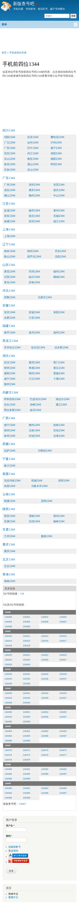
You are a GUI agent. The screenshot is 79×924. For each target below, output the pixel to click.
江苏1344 (8, 203)
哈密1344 (9, 486)
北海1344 (59, 435)
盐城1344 (9, 210)
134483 (63, 769)
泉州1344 (34, 332)
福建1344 (8, 326)
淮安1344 (9, 216)
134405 (26, 621)
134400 (8, 617)
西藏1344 (8, 444)
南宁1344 (9, 425)
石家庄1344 (45, 297)
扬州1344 (34, 210)
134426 (44, 659)
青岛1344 (9, 282)
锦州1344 (32, 251)
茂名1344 (9, 190)
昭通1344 (9, 501)
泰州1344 (59, 210)
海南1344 (9, 581)
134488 (8, 778)
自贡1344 (32, 137)
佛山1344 (9, 195)
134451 (26, 712)
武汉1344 (9, 362)
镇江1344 (59, 221)
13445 (8, 707)
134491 (26, 788)
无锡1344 (59, 216)
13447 (8, 745)
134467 (63, 736)
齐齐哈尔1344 (12, 347)
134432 (44, 674)
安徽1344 (8, 305)
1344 (22, 803)
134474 (8, 755)
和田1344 (63, 480)
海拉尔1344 (62, 399)
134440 (8, 693)
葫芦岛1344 (34, 256)
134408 (8, 626)
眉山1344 (32, 164)
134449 (26, 702)
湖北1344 (8, 355)
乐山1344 (9, 158)
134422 (44, 655)
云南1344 (8, 494)
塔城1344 (36, 480)
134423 (63, 655)
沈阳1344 (60, 256)
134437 (63, 679)
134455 (26, 717)
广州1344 (9, 184)
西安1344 (9, 516)
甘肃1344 (8, 529)
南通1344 (9, 221)
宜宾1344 (9, 153)
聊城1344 (59, 277)
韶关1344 (59, 190)
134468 (8, 740)
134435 (26, 679)
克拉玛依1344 (12, 480)
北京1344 (8, 559)
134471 (26, 750)
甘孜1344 (9, 169)
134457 (63, 717)
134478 (8, 760)
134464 (8, 736)
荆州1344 (9, 368)
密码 (9, 836)
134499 (26, 798)
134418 (8, 645)
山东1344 (8, 264)
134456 (44, 717)
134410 (8, 636)
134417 (63, 641)
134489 (26, 778)
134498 (8, 798)
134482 (44, 769)
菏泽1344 (34, 271)
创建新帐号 (14, 847)
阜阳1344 (59, 312)
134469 (26, 740)
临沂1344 (34, 277)
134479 (26, 760)
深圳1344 (34, 184)
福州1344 (59, 332)
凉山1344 (32, 169)
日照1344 (9, 277)
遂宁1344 (56, 148)
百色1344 (59, 430)
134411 (26, 636)
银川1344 (9, 465)
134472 (44, 750)
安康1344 (9, 521)
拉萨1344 (9, 450)
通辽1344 (61, 404)
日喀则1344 (45, 450)
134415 (26, 641)
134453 (63, 712)
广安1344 (9, 148)
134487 (63, 774)
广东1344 (8, 178)
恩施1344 (59, 373)
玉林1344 (34, 430)
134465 (26, 736)
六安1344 (34, 317)
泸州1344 (56, 142)
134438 (8, 683)
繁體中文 (13, 897)
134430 (8, 674)
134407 (63, 621)
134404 (8, 621)
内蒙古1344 (10, 392)
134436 (44, 679)
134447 (63, 698)
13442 (8, 650)
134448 (8, 702)
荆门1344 (59, 362)
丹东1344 (60, 251)
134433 (63, 674)
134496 (44, 793)
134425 (26, 659)
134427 (63, 659)
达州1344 (32, 142)
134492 (44, 788)
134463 (63, 731)
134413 (63, 636)
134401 (26, 617)
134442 (44, 693)
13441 (8, 631)
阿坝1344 (56, 164)
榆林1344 (59, 521)
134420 (8, 655)
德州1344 (59, 271)
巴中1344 (32, 148)
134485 (26, 774)
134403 (63, 617)
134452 (44, 712)
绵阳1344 (9, 137)
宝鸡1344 (34, 521)
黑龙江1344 (10, 340)
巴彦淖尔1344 (38, 399)
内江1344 (32, 153)
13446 (8, 726)
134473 (63, 750)
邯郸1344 (9, 297)
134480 (8, 769)
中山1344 (59, 195)
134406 (44, 621)
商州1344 (59, 516)
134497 (63, 793)
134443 (63, 693)
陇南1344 (46, 536)
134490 (8, 788)
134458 (8, 721)
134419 (26, 645)
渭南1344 (34, 516)
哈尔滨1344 (38, 347)
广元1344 (9, 142)
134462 (44, 731)
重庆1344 (8, 544)
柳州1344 (34, 425)
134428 (8, 664)
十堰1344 (59, 378)
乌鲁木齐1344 (39, 486)
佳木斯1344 (61, 347)
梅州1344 (34, 195)
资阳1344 (56, 153)
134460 (8, 731)
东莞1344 (59, 184)
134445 (26, 698)
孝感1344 (34, 368)
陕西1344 (8, 509)
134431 (26, 674)
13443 (8, 669)
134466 (44, 736)
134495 (26, 793)
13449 (8, 783)
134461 (26, 731)
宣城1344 (34, 312)
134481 (26, 769)
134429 (26, 664)
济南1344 (34, 282)
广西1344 (8, 418)
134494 (8, 793)
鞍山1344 (9, 256)
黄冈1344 (34, 362)
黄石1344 (59, 368)
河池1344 (34, 435)
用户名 (10, 825)
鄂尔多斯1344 (12, 410)
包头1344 (9, 404)
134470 (8, 750)
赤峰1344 (35, 404)
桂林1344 (59, 425)
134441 (26, 693)
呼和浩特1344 (12, 399)
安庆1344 (9, 312)
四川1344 (8, 130)
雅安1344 (32, 158)
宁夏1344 (8, 459)
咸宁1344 (9, 378)
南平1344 (9, 332)
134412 (44, 636)
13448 (8, 764)
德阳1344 (56, 158)
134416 (44, 641)
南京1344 (34, 216)
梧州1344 (9, 430)
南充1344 (9, 164)
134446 (44, 698)
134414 (8, 641)
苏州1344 (34, 221)
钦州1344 (9, 435)
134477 (63, 755)
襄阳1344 (9, 373)
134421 (26, 655)
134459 (26, 721)
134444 (8, 698)
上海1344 (8, 229)
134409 (26, 626)
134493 (63, 788)
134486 (44, 774)
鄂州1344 (34, 373)
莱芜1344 (9, 271)
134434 (8, 679)
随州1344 (9, 384)
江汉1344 (34, 378)
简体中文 (13, 894)
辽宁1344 (8, 244)
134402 (44, 617)
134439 (26, 683)
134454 (8, 717)
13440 (8, 612)
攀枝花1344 (57, 137)
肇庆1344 (34, 190)
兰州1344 (9, 536)
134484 (8, 774)
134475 (26, 755)
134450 (8, 712)
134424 (8, 659)
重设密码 (13, 850)
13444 (8, 688)
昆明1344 (46, 501)
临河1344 (35, 410)
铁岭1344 (9, 251)
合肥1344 (9, 317)
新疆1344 (8, 474)
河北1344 (8, 290)
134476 (44, 755)
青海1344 (8, 574)
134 (22, 593)
